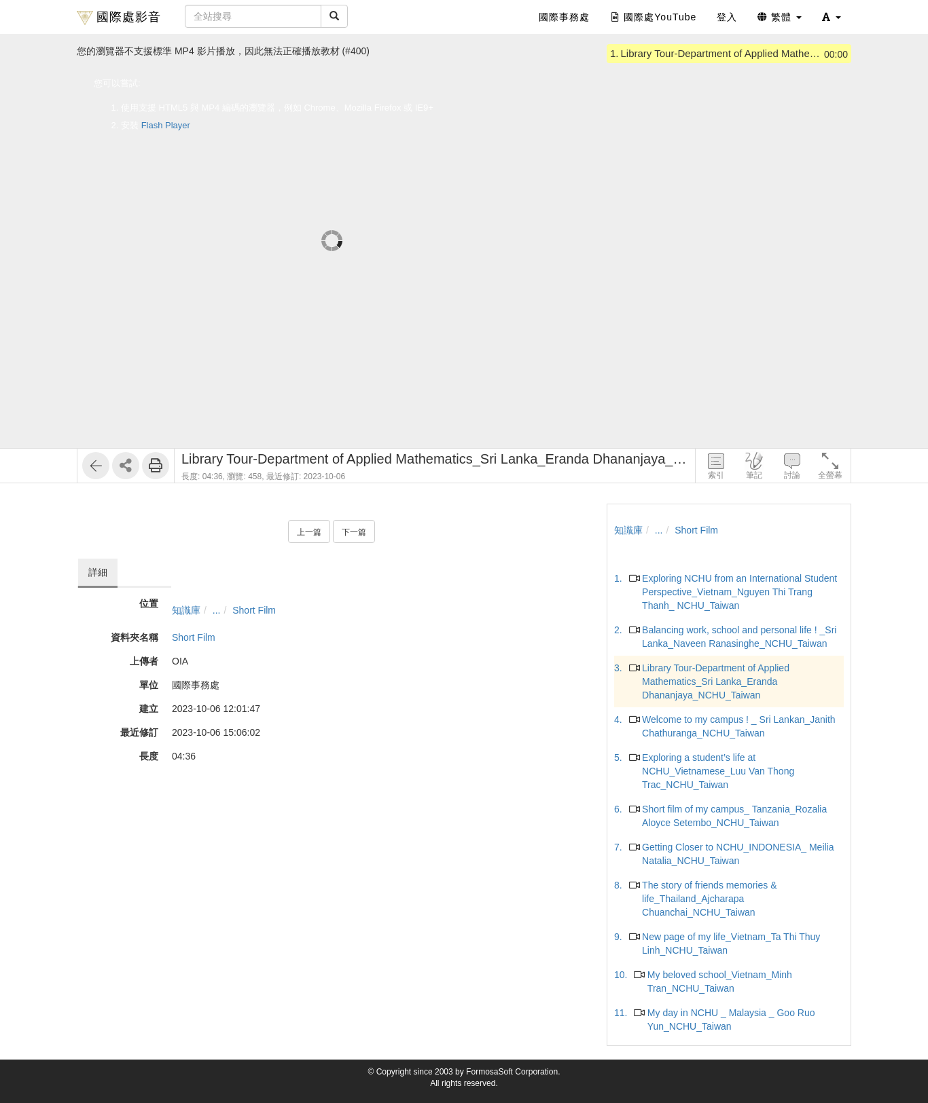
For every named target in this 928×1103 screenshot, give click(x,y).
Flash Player (165, 125)
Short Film (254, 610)
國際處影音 (119, 17)
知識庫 (186, 610)
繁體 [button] (779, 17)
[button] (831, 17)
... (217, 610)
